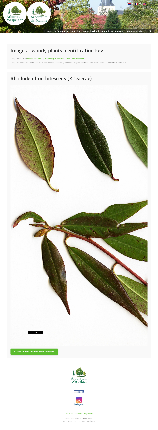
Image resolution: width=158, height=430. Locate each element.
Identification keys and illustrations (102, 31)
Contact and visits (135, 31)
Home (49, 31)
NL (132, 4)
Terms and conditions (73, 413)
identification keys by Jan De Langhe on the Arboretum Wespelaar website (57, 58)
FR (140, 4)
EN (147, 4)
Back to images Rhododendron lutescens (34, 351)
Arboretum (60, 31)
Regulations (88, 413)
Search (74, 31)
